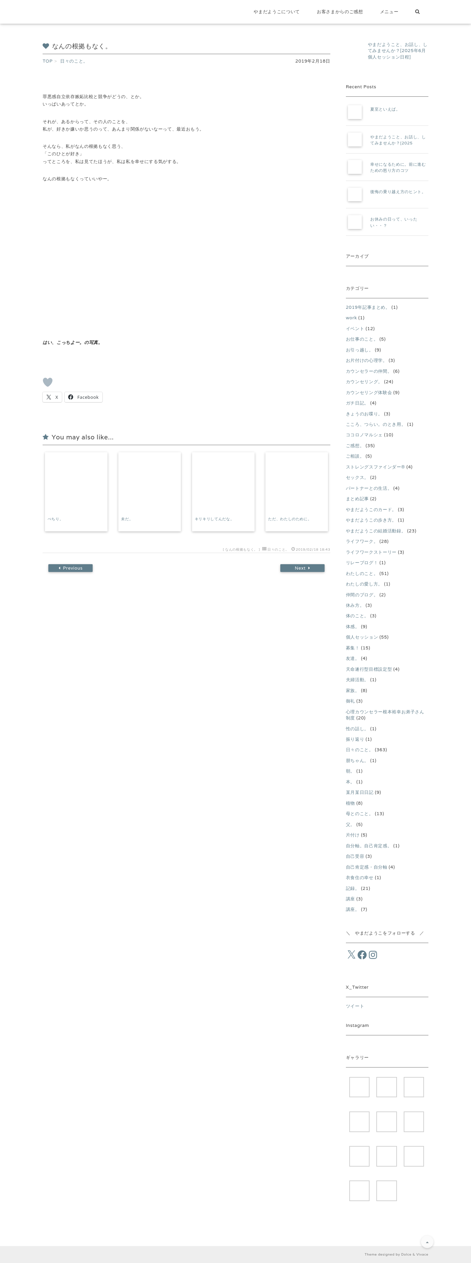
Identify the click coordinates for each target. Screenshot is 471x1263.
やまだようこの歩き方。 (371, 520)
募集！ (353, 648)
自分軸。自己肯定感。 (369, 846)
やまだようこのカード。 (371, 509)
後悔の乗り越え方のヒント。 (398, 191)
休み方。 (355, 605)
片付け (353, 835)
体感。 (353, 626)
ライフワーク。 (362, 541)
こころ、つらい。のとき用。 (376, 424)
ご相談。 (355, 456)
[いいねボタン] (48, 382)
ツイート (355, 1006)
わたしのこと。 (362, 573)
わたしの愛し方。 (364, 584)
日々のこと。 (278, 549)
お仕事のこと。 (362, 339)
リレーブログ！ (362, 563)
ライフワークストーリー (371, 552)
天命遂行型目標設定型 (369, 669)
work (351, 318)
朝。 (350, 771)
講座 (350, 899)
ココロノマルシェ (364, 435)
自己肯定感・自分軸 (366, 867)
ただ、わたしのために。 (289, 518)
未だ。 (127, 518)
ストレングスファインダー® (375, 467)
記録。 (353, 888)
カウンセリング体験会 (369, 392)
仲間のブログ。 (362, 595)
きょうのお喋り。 (364, 414)
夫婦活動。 (357, 680)
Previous (71, 568)
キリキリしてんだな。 (214, 518)
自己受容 (355, 856)
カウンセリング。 (364, 382)
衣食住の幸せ (360, 877)
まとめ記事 (357, 499)
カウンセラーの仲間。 (369, 371)
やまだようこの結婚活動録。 (376, 531)
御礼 (350, 701)
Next (301, 568)
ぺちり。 (56, 518)
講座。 (353, 909)
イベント (355, 328)
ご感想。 (355, 446)
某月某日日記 (360, 792)
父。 (350, 824)
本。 (350, 782)
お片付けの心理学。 (366, 360)
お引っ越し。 (360, 350)
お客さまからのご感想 (340, 12)
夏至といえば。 (385, 109)
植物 (350, 803)
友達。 (353, 658)
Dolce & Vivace (414, 1254)
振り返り (355, 739)
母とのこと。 (360, 814)
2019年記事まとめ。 (368, 307)
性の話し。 (357, 729)
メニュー (389, 12)
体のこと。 (357, 616)
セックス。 (357, 477)
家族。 (353, 690)
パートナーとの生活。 (369, 488)
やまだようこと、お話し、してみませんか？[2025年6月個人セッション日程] (398, 51)
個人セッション (362, 637)
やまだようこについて (277, 12)
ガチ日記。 (357, 403)
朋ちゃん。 (357, 760)
